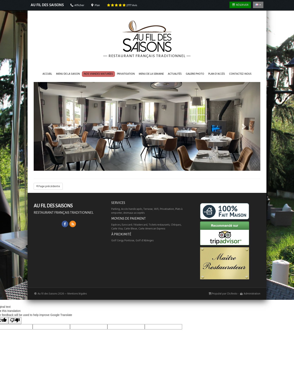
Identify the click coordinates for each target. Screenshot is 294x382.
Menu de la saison (68, 74)
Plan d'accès (216, 74)
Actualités (175, 74)
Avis (122, 5)
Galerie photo (195, 74)
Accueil (47, 74)
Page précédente (48, 186)
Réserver (240, 5)
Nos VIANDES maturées (98, 74)
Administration (252, 293)
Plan (95, 5)
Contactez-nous (240, 74)
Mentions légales (77, 293)
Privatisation (126, 74)
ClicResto (232, 293)
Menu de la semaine (151, 74)
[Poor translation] (14, 320)
